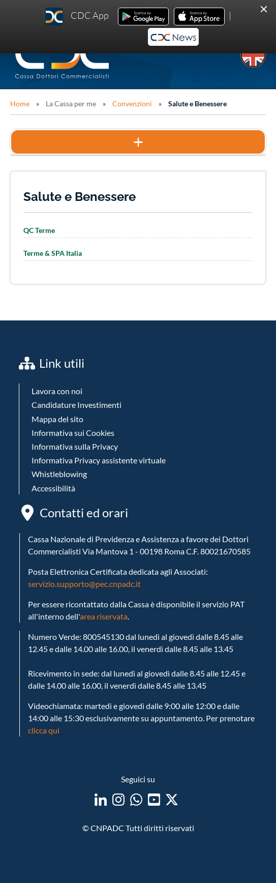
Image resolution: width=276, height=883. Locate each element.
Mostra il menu (138, 142)
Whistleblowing (59, 474)
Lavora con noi (57, 391)
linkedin (101, 799)
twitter (172, 799)
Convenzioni (132, 103)
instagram (118, 799)
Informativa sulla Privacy (75, 446)
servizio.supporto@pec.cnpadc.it (84, 583)
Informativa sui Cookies (73, 432)
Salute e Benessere (197, 103)
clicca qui (43, 730)
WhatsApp (136, 799)
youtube (154, 799)
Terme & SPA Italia (52, 253)
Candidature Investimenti (76, 404)
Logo (63, 57)
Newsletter (173, 37)
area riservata (104, 616)
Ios (199, 16)
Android (143, 16)
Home (19, 103)
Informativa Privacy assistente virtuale (99, 460)
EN (253, 55)
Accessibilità (53, 488)
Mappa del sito (57, 419)
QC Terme (39, 230)
